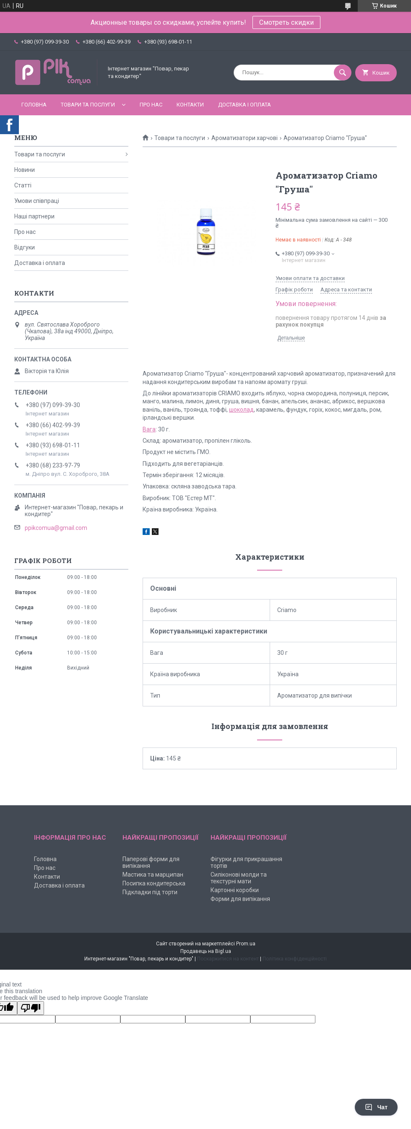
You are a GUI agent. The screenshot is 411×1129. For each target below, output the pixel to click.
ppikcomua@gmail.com (56, 527)
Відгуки (24, 247)
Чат (376, 1107)
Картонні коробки (235, 890)
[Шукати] (342, 72)
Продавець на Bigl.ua (205, 951)
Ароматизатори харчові (244, 138)
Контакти (190, 104)
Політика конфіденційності (295, 959)
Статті (22, 185)
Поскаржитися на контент (228, 959)
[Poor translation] (30, 1008)
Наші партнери (34, 216)
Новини (24, 169)
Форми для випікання (240, 898)
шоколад (241, 409)
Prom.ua (245, 944)
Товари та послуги (88, 104)
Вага (149, 429)
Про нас (151, 104)
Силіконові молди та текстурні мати (239, 878)
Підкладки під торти (149, 892)
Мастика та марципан (152, 874)
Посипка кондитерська (153, 883)
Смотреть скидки (286, 22)
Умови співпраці (36, 200)
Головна (34, 104)
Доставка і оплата (244, 104)
